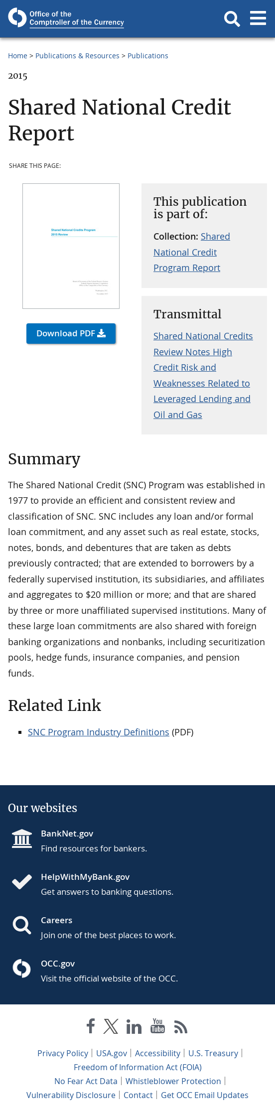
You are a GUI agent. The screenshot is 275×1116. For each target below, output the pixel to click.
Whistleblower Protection (173, 1081)
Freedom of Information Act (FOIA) (138, 1067)
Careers (56, 920)
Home (17, 55)
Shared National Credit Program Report (191, 252)
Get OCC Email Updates (205, 1095)
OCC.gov (58, 963)
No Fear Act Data (86, 1081)
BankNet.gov (67, 833)
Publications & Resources (77, 55)
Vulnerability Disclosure (71, 1095)
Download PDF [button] (65, 333)
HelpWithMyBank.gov (85, 876)
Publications (148, 55)
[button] (232, 19)
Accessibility (157, 1053)
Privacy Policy (62, 1053)
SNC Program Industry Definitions (98, 732)
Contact (138, 1095)
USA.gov (111, 1053)
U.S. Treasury (213, 1053)
